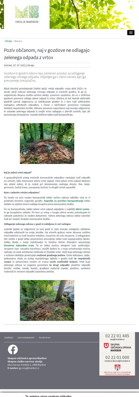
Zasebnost (8, 337)
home (27, 16)
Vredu (117, 390)
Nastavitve (38, 390)
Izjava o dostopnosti (26, 337)
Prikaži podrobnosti (83, 390)
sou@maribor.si (117, 339)
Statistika (53, 390)
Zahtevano (22, 390)
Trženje (66, 390)
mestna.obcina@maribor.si (117, 360)
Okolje (8, 41)
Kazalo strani (44, 337)
